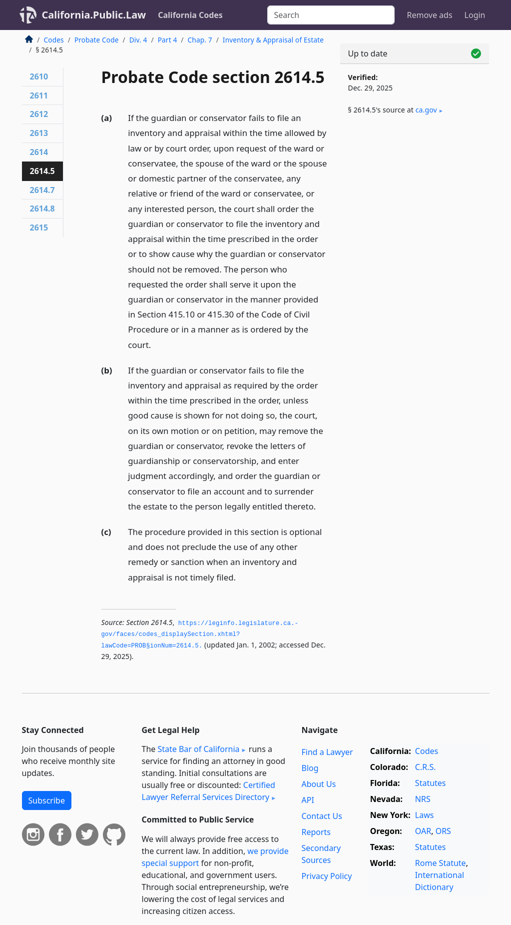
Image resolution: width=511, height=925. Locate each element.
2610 (39, 76)
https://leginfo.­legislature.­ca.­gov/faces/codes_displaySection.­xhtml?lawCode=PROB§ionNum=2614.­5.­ (200, 635)
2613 (39, 133)
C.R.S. (425, 767)
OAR (423, 831)
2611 (39, 95)
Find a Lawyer (327, 752)
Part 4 (167, 39)
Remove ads (429, 15)
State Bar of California (198, 749)
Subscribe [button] (46, 800)
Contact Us (321, 816)
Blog (309, 768)
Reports (316, 832)
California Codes (190, 15)
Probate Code (96, 39)
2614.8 (42, 208)
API (307, 800)
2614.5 (42, 171)
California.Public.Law (94, 15)
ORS (443, 831)
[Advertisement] (415, 201)
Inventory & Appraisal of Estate (273, 39)
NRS (423, 799)
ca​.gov (426, 109)
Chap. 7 (200, 39)
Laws (424, 815)
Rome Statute (440, 863)
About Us (318, 784)
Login (475, 15)
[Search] (331, 15)
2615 (39, 227)
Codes (54, 39)
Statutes (430, 783)
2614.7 (42, 190)
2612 (39, 114)
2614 (39, 152)
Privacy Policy (326, 876)
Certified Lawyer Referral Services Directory (208, 791)
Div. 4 (138, 39)
